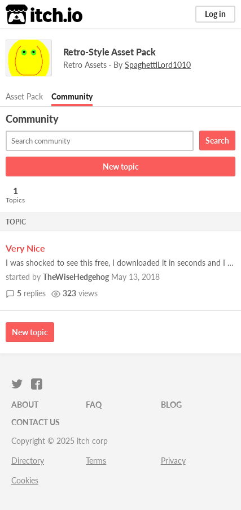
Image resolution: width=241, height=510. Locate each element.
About (24, 404)
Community (72, 96)
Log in (215, 14)
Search (217, 140)
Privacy (173, 460)
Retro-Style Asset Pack (109, 51)
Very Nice (25, 248)
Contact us (35, 422)
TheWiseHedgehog (76, 277)
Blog (171, 404)
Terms (96, 460)
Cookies (24, 480)
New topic (121, 166)
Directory (27, 460)
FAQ (94, 404)
